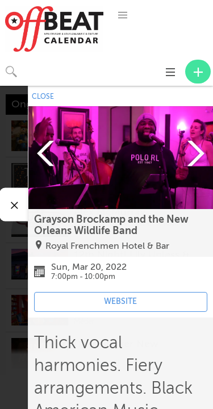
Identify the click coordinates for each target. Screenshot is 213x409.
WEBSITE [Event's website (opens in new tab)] (120, 301)
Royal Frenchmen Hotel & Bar (107, 246)
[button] (122, 15)
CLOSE (43, 97)
